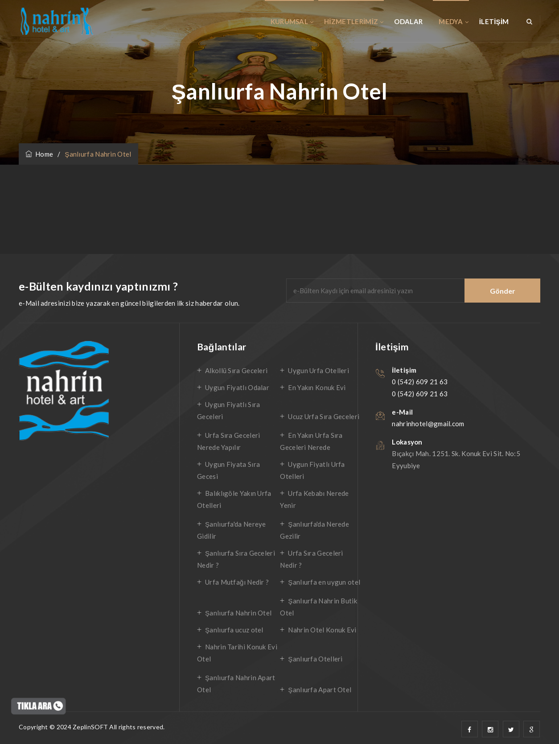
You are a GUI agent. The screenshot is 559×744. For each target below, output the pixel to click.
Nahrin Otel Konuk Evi (322, 630)
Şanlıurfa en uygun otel (324, 582)
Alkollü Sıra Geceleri (236, 370)
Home (39, 154)
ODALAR (408, 21)
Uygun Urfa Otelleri (318, 370)
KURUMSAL (289, 21)
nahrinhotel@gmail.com (428, 424)
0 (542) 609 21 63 (420, 382)
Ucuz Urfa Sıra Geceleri (323, 416)
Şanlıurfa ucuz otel (234, 630)
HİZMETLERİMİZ (351, 21)
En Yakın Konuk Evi (316, 387)
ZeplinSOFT (90, 727)
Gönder (502, 291)
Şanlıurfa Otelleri (315, 659)
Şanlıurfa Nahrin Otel (238, 613)
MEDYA (451, 21)
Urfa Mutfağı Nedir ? (237, 582)
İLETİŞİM (494, 21)
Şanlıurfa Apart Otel (319, 690)
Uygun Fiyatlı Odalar (237, 387)
